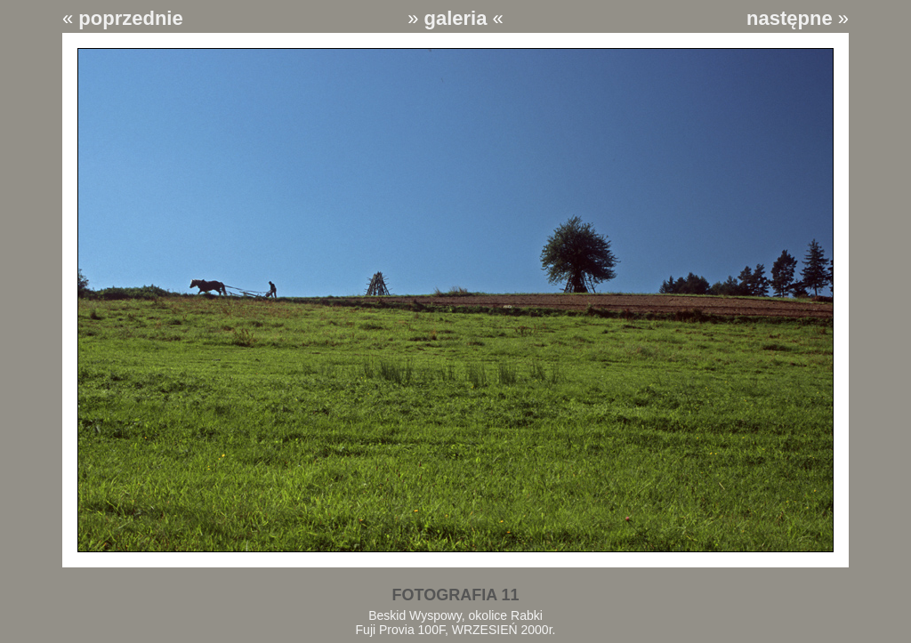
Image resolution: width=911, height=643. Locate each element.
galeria (456, 18)
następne (789, 18)
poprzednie (130, 18)
